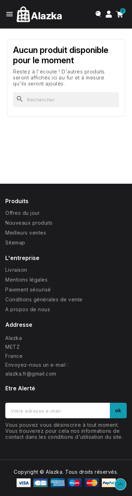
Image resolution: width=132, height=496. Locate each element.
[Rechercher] (66, 99)
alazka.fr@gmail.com (30, 374)
